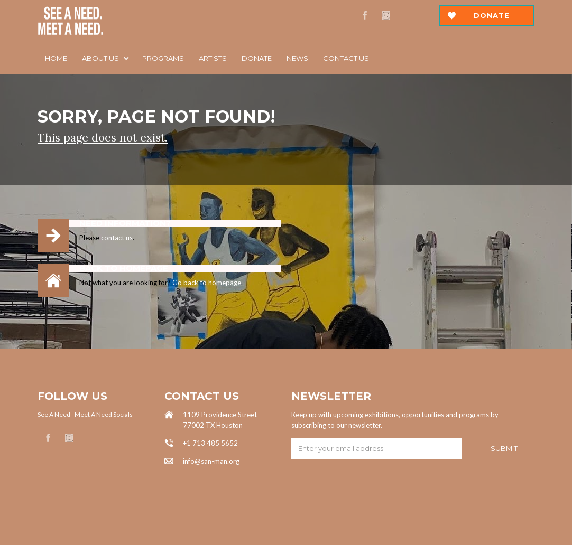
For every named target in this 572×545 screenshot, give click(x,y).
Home (56, 58)
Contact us (346, 58)
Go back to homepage (206, 282)
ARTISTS (213, 58)
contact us (117, 237)
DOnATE (257, 58)
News (297, 58)
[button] (105, 58)
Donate (492, 15)
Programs (163, 58)
